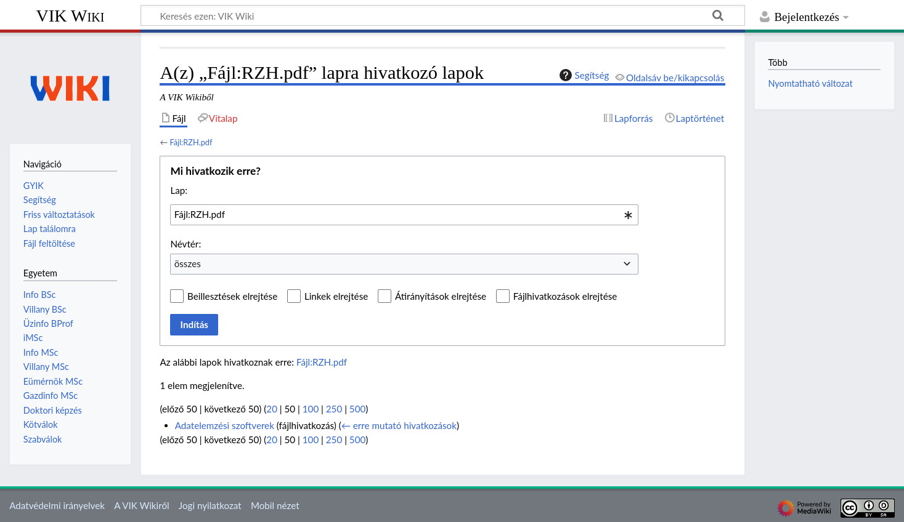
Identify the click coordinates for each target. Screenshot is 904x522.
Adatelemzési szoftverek (224, 425)
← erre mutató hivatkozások (399, 425)
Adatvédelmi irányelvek (57, 505)
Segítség (582, 75)
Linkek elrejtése (336, 296)
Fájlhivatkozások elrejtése (565, 296)
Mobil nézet (275, 505)
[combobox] (404, 214)
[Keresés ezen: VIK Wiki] (442, 15)
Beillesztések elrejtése (232, 296)
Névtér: (185, 243)
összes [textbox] (187, 263)
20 (271, 408)
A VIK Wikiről (141, 505)
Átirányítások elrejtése (440, 296)
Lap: (178, 190)
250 (334, 408)
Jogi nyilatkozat (210, 505)
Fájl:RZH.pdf (190, 142)
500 (357, 408)
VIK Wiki (70, 15)
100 (311, 408)
